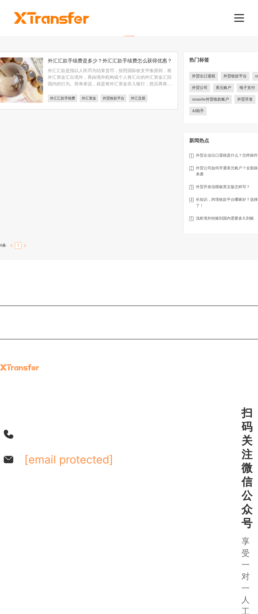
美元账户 (223, 88)
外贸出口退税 (203, 76)
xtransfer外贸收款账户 (210, 99)
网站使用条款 (110, 582)
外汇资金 (89, 98)
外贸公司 (199, 88)
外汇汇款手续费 (62, 98)
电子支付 (247, 88)
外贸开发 (245, 99)
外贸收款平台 (113, 98)
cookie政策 (192, 582)
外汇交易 (138, 98)
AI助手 (198, 111)
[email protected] (69, 459)
